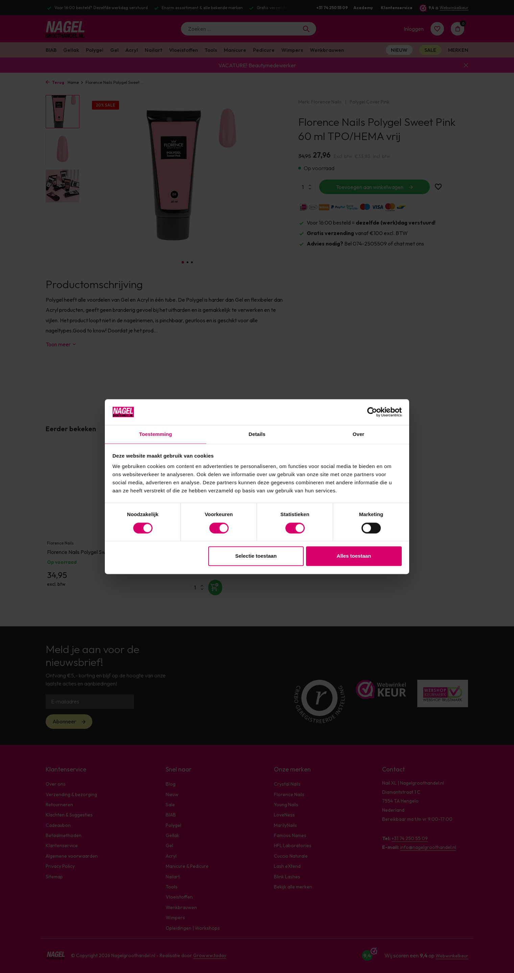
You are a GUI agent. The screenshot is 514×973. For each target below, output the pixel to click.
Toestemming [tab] (155, 434)
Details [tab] (257, 434)
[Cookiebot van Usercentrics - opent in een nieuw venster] (372, 412)
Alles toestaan (354, 556)
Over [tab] (359, 434)
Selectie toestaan (256, 556)
